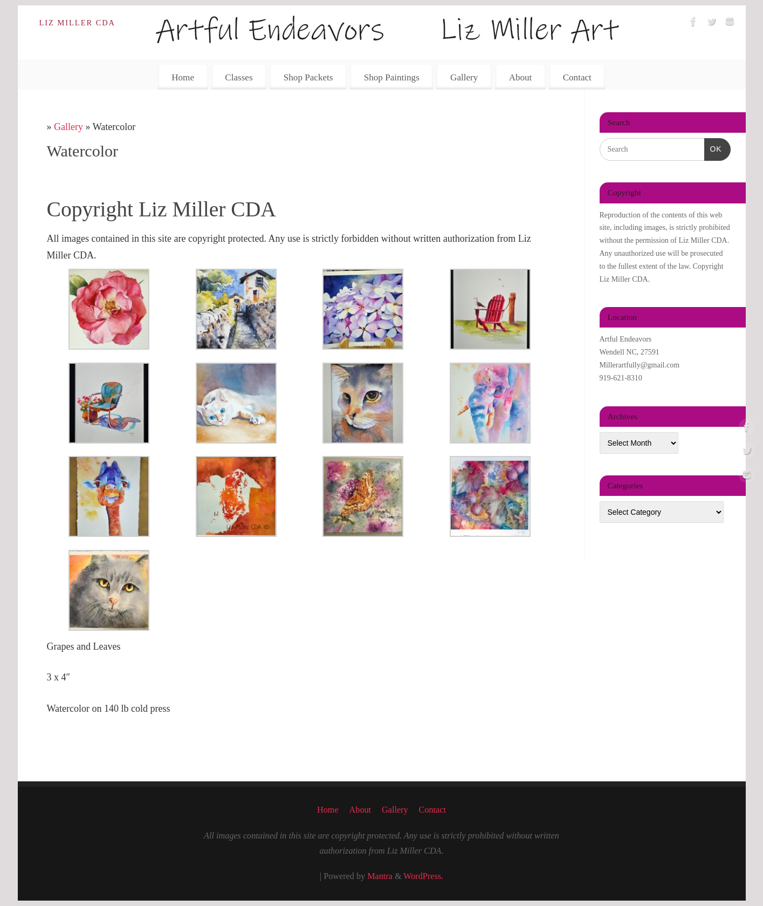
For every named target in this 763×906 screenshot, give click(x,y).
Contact (577, 77)
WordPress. (423, 876)
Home (182, 77)
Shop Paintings (392, 77)
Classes (238, 77)
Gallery (464, 77)
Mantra (380, 876)
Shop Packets (308, 77)
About (520, 77)
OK (713, 147)
